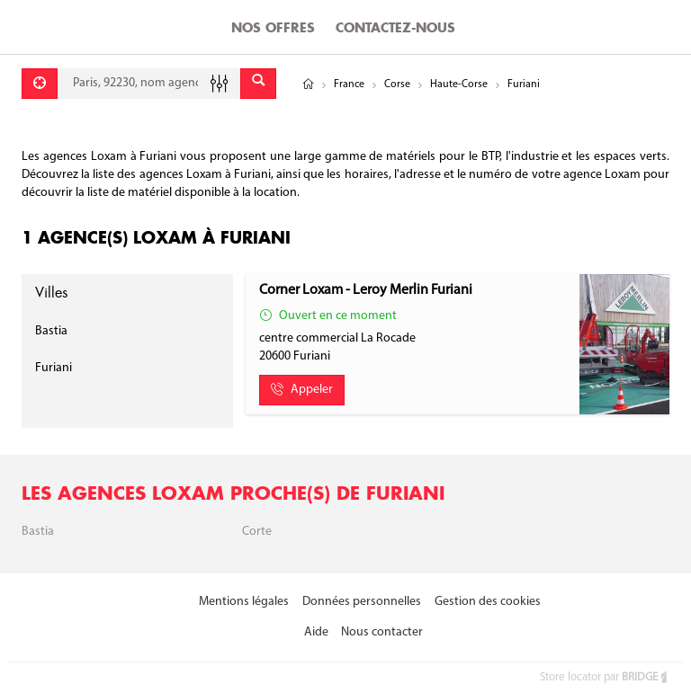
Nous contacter (382, 632)
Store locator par (604, 677)
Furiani (53, 368)
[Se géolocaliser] (40, 83)
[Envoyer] (258, 83)
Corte (257, 531)
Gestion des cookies (488, 602)
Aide (316, 632)
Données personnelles (361, 602)
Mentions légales (244, 602)
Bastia (51, 331)
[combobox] (149, 83)
